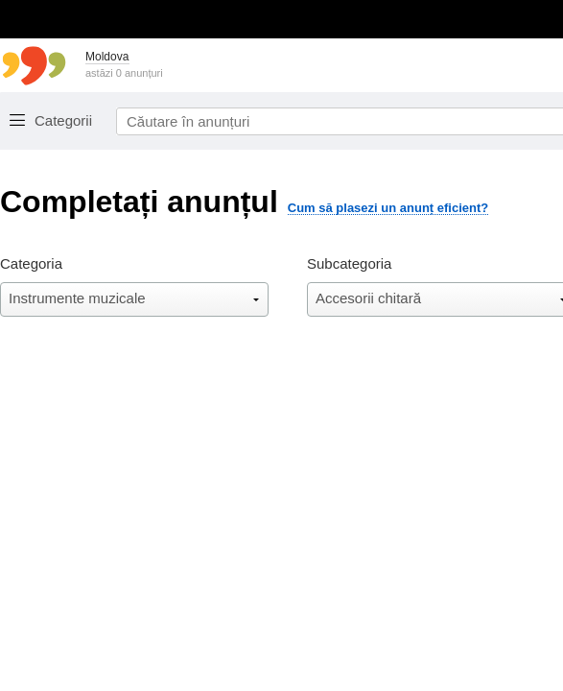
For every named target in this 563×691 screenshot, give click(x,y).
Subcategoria (349, 263)
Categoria (31, 263)
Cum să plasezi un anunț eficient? (388, 208)
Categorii (63, 120)
